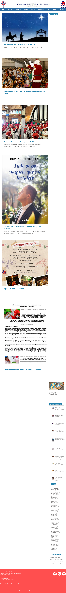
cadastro (61, 561)
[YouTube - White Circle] (64, 574)
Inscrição (51, 561)
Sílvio (55, 561)
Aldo (51, 557)
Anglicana (52, 559)
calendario (52, 563)
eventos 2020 (52, 566)
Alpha (59, 557)
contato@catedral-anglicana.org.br (11, 583)
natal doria (52, 568)
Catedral (61, 559)
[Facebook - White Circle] (55, 574)
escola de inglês (58, 563)
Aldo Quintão (54, 557)
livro (60, 566)
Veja (58, 561)
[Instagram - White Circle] (59, 574)
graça (57, 566)
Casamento (57, 559)
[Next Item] (61, 386)
